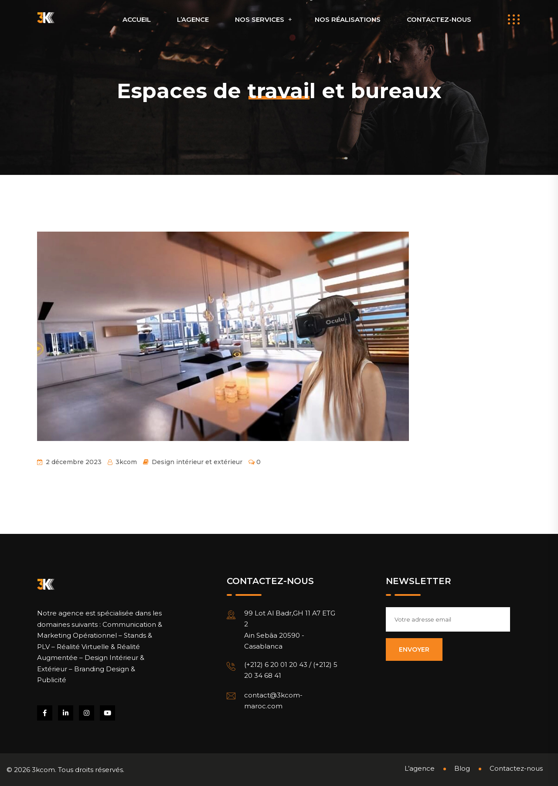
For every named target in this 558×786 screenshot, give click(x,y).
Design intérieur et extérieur (197, 462)
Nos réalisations (348, 19)
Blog (462, 768)
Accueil (136, 19)
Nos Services (259, 19)
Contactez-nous (439, 19)
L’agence (193, 19)
